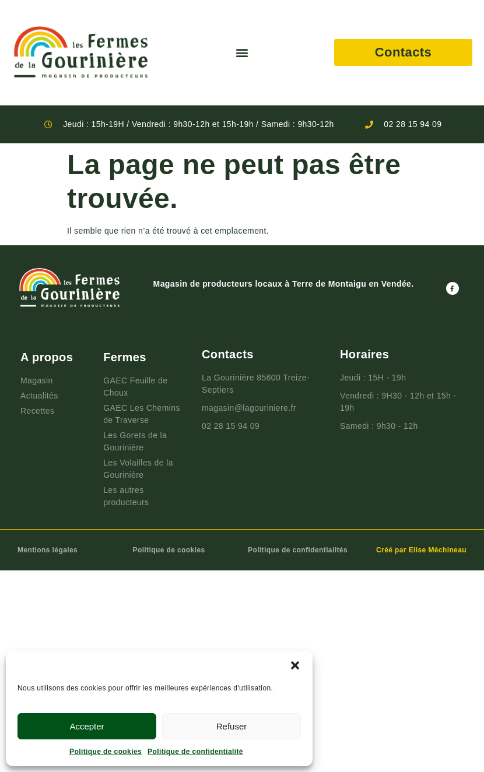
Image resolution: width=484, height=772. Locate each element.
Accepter (86, 726)
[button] (295, 665)
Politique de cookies (105, 752)
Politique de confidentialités (298, 550)
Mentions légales (47, 550)
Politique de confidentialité (195, 752)
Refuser (231, 726)
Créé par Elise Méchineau (421, 550)
